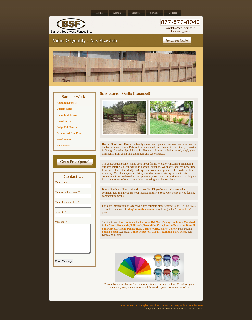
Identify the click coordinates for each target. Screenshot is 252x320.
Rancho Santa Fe (129, 222)
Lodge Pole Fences (67, 127)
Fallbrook (136, 225)
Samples (136, 12)
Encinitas (177, 222)
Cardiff (156, 231)
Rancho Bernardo (174, 225)
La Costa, (111, 225)
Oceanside (123, 225)
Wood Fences (64, 139)
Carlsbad (189, 222)
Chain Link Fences (67, 114)
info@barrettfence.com (140, 209)
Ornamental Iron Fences (70, 133)
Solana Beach (110, 231)
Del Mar (156, 222)
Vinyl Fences (64, 145)
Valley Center (169, 228)
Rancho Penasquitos (129, 228)
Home (99, 12)
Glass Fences (64, 120)
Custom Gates (64, 108)
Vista (160, 225)
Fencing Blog (196, 305)
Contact (173, 12)
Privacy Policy (179, 305)
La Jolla (145, 222)
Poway (166, 222)
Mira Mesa (179, 231)
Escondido (149, 225)
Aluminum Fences (67, 102)
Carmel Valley (151, 228)
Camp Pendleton (140, 231)
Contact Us (183, 209)
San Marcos (109, 228)
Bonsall (190, 225)
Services (154, 12)
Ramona (167, 231)
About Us (117, 12)
